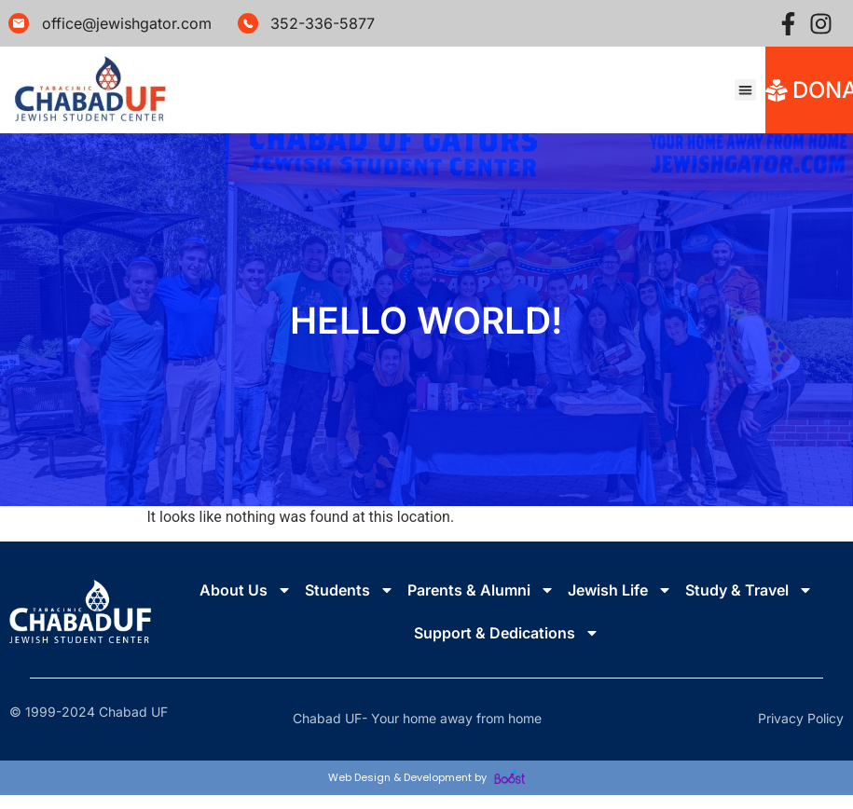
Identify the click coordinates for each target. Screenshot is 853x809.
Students (349, 590)
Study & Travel (749, 590)
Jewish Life (620, 590)
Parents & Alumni (481, 590)
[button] (745, 90)
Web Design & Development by (426, 777)
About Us (245, 590)
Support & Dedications (506, 633)
